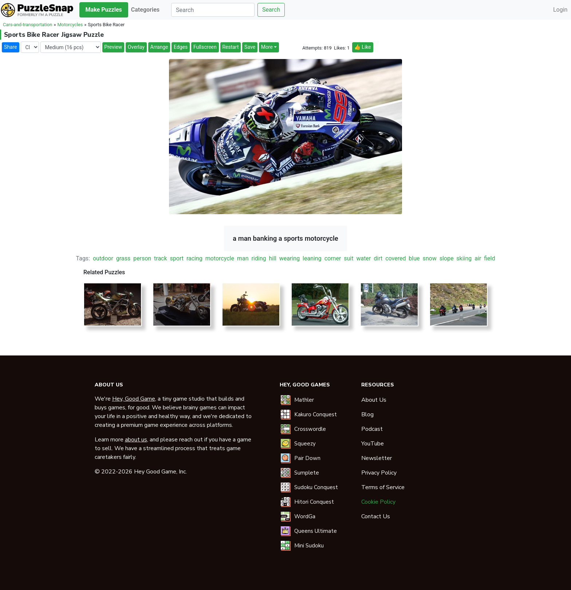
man (243, 258)
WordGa (304, 516)
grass (123, 258)
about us (136, 440)
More (267, 47)
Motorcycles (70, 24)
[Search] (213, 10)
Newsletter (376, 458)
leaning (312, 258)
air (477, 258)
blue (414, 258)
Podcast (372, 429)
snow (429, 258)
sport (177, 258)
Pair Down (307, 458)
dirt (378, 258)
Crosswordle (310, 429)
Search (271, 9)
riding (258, 258)
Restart (230, 47)
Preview (113, 47)
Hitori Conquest (314, 502)
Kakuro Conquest (315, 414)
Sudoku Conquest (316, 487)
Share (10, 47)
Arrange (159, 47)
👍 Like (362, 47)
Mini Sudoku (309, 545)
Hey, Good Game (133, 399)
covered (395, 258)
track (160, 258)
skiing (464, 258)
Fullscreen (205, 47)
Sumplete (306, 472)
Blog (367, 414)
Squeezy (305, 443)
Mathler (304, 400)
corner (332, 258)
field (489, 258)
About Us (373, 400)
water (363, 258)
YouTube (372, 444)
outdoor (103, 258)
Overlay (136, 47)
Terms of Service (383, 487)
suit (348, 258)
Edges (181, 47)
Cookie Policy (378, 502)
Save (249, 47)
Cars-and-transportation (27, 24)
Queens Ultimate (315, 531)
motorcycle (219, 258)
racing (194, 258)
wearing (289, 258)
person (142, 258)
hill (272, 258)
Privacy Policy (379, 473)
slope (447, 258)
